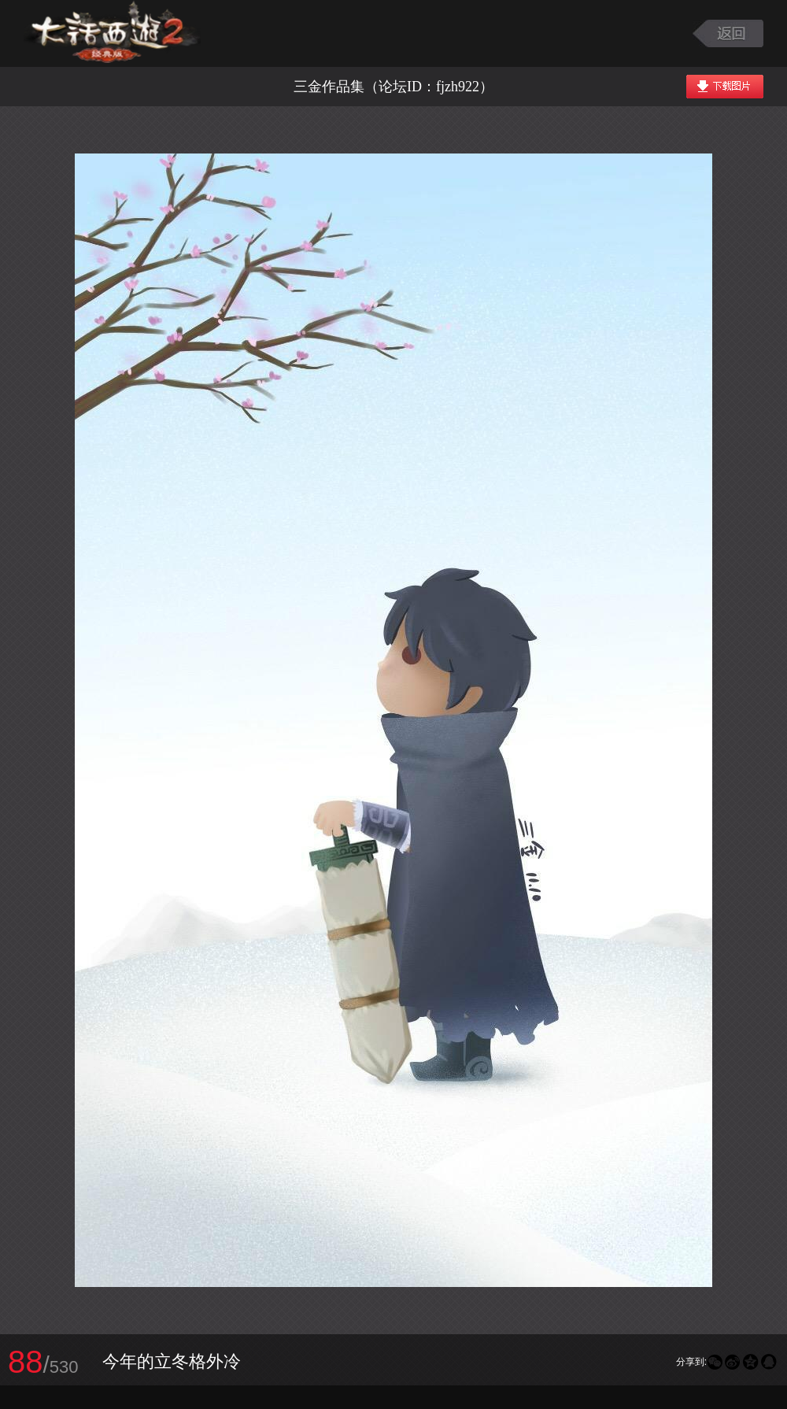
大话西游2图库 (112, 33)
